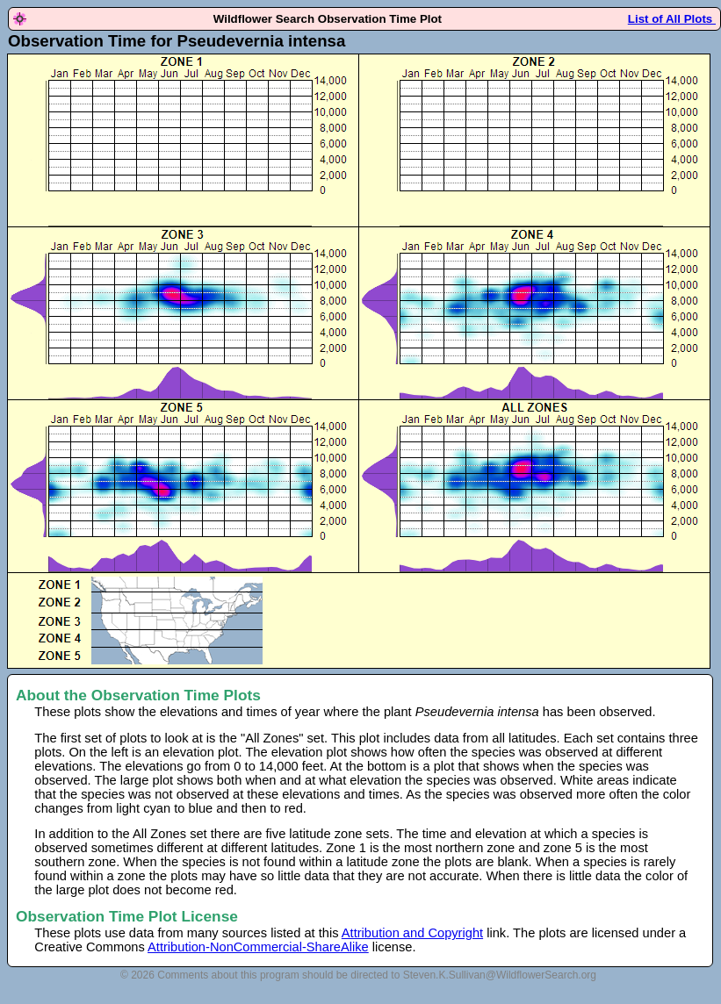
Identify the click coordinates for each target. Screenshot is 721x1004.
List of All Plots (672, 18)
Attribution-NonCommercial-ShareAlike (258, 947)
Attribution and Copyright (412, 933)
